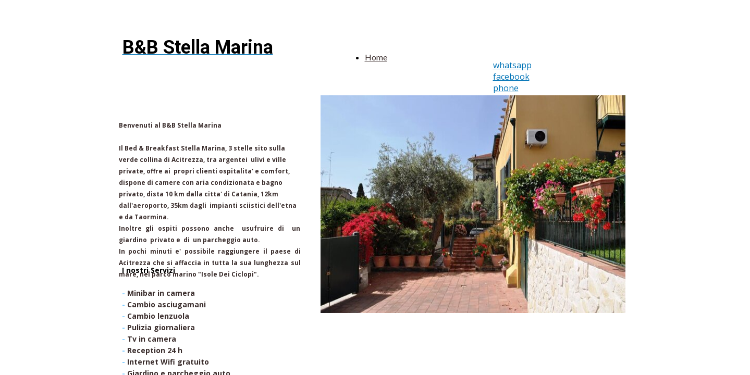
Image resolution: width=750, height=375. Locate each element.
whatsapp (512, 65)
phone (506, 88)
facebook (511, 76)
